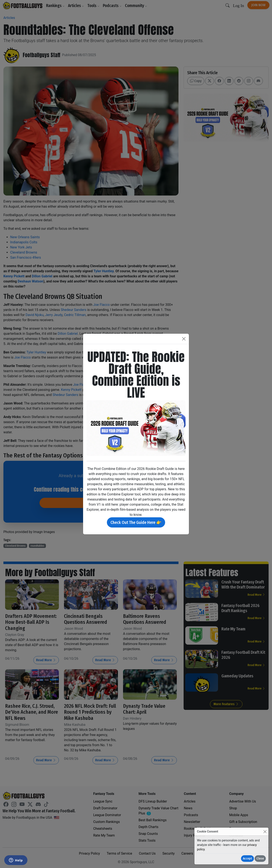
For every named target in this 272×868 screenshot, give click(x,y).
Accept (247, 858)
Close (260, 858)
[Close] (265, 831)
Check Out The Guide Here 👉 (136, 522)
